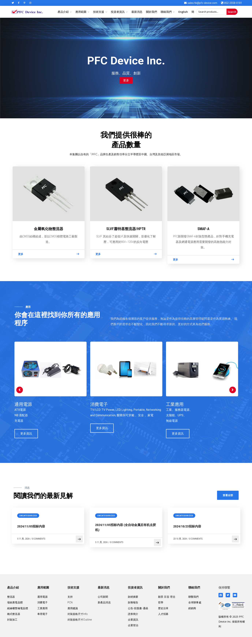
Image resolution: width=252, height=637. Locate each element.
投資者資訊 (118, 12)
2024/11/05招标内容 (31, 526)
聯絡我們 (166, 12)
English (183, 12)
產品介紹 (63, 12)
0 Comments (38, 538)
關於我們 (151, 12)
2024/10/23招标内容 (187, 526)
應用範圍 (80, 12)
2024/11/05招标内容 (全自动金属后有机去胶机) (125, 527)
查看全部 (228, 495)
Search (232, 12)
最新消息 (136, 12)
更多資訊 (26, 433)
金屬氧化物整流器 (48, 229)
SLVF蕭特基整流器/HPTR (125, 229)
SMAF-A (203, 229)
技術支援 (98, 12)
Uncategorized (28, 515)
